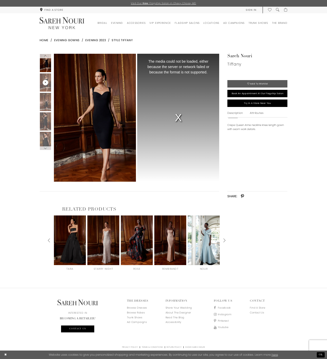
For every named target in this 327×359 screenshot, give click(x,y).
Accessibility (173, 322)
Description (235, 113)
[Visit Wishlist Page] (270, 10)
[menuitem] (51, 10)
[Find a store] (51, 10)
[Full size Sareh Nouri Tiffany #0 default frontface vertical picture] (95, 118)
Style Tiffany (122, 40)
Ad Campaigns (137, 322)
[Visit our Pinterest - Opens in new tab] (222, 321)
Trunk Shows (135, 317)
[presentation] (70, 240)
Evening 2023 (95, 40)
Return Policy (174, 347)
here (275, 355)
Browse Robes (136, 312)
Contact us (77, 329)
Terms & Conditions (152, 347)
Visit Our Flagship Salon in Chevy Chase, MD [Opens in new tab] (163, 3)
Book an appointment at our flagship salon (257, 93)
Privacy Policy (130, 347)
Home (44, 40)
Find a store (257, 307)
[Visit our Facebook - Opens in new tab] (222, 308)
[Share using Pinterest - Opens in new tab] (242, 196)
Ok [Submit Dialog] (321, 354)
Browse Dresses (137, 307)
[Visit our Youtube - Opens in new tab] (222, 327)
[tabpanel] (94, 118)
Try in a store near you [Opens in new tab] (257, 103)
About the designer (178, 312)
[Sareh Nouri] (62, 23)
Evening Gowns (67, 40)
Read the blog (175, 317)
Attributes (257, 113)
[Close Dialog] (5, 355)
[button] (251, 10)
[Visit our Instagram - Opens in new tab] (222, 314)
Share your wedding (179, 307)
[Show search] (278, 10)
